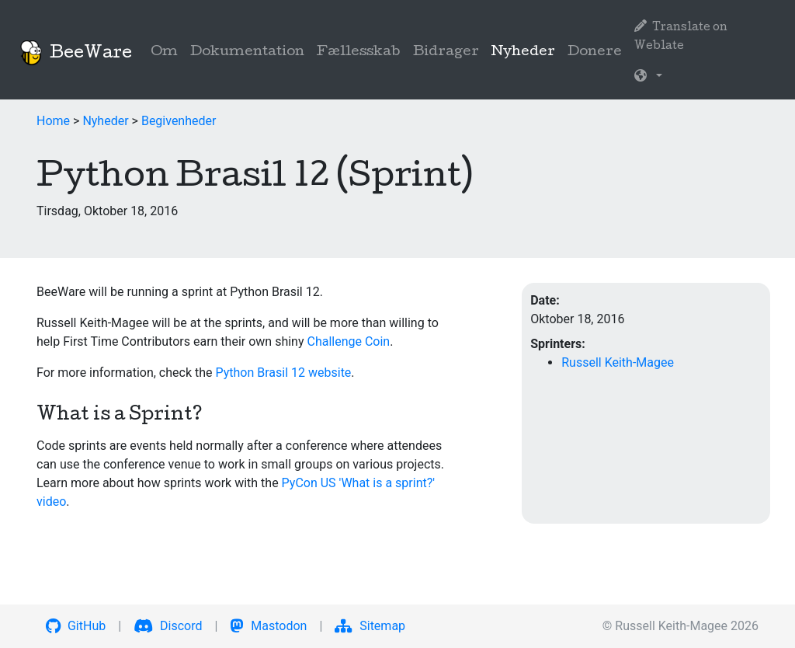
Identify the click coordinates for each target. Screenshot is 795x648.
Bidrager (446, 52)
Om (164, 52)
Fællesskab (359, 52)
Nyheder (526, 51)
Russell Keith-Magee (617, 362)
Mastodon (268, 625)
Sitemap (370, 625)
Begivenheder (179, 120)
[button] (648, 77)
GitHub (76, 625)
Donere (595, 52)
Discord (168, 625)
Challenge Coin (348, 341)
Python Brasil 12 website (283, 372)
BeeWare (75, 52)
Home (53, 120)
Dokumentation (247, 52)
